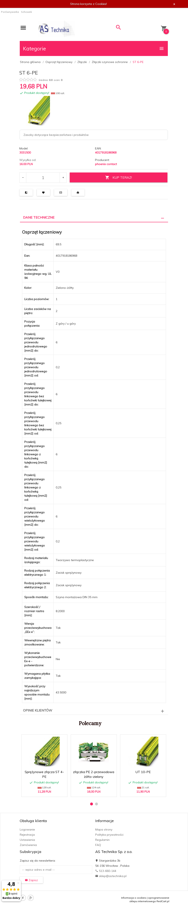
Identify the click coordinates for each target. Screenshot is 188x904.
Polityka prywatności (109, 834)
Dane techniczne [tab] (39, 217)
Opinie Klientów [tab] (37, 710)
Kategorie (93, 48)
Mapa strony (103, 829)
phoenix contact (106, 164)
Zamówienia (28, 845)
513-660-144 (105, 871)
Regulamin (102, 840)
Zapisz (31, 880)
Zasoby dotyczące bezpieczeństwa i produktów (56, 135)
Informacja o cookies (133, 897)
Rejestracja (27, 834)
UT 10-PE (143, 772)
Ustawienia (27, 840)
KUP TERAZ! (118, 177)
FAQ (98, 845)
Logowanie (27, 829)
